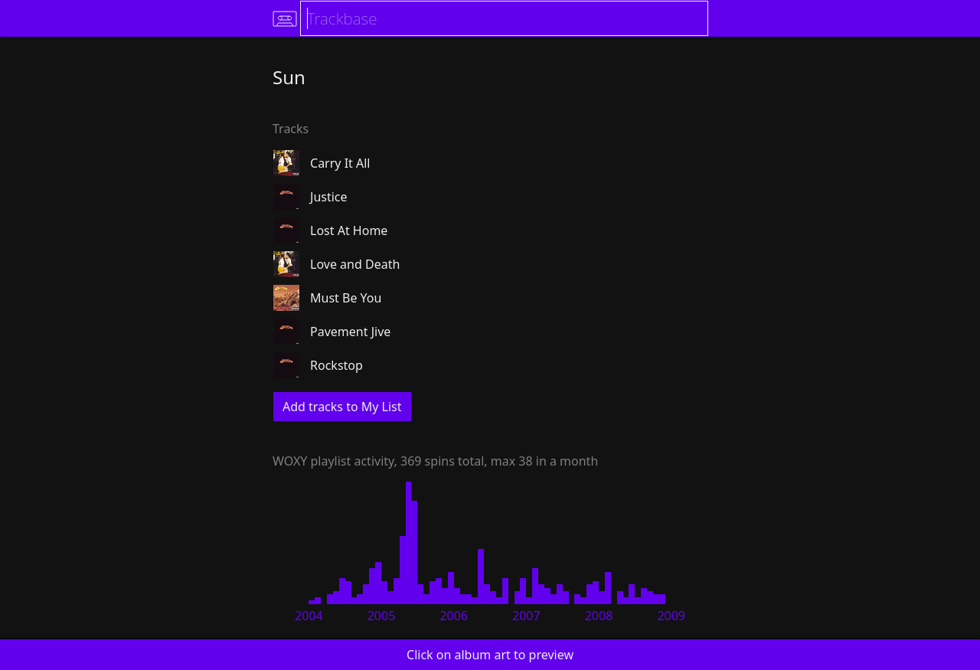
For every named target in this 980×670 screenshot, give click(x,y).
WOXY (290, 461)
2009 (671, 615)
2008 (599, 615)
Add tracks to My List (342, 406)
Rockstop (336, 365)
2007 (526, 615)
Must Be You (345, 297)
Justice (329, 196)
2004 (309, 615)
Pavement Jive (350, 331)
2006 (453, 615)
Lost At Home (348, 230)
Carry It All (340, 163)
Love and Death (355, 264)
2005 (382, 615)
